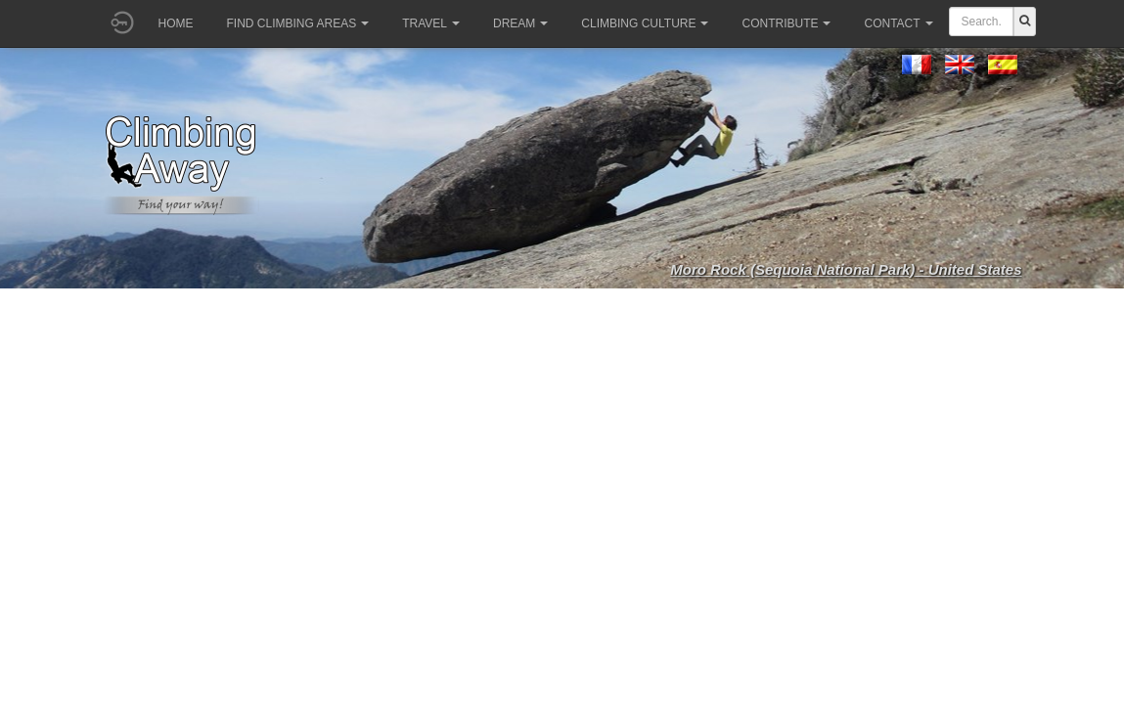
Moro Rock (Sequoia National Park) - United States (845, 269)
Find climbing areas (298, 23)
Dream (520, 23)
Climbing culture (644, 23)
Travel (431, 23)
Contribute (786, 23)
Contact (898, 23)
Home (176, 23)
